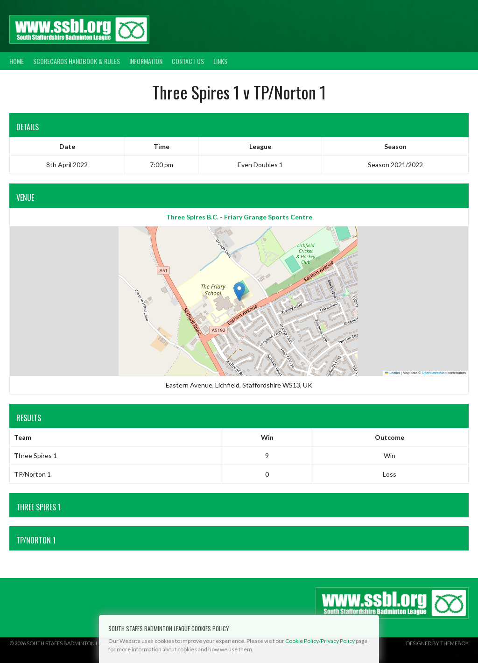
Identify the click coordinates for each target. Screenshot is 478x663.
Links (220, 61)
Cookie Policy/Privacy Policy (320, 640)
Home (16, 61)
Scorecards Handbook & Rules (76, 61)
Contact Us (188, 61)
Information (145, 61)
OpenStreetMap (434, 373)
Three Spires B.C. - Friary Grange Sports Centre (239, 217)
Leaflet (392, 373)
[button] (239, 291)
